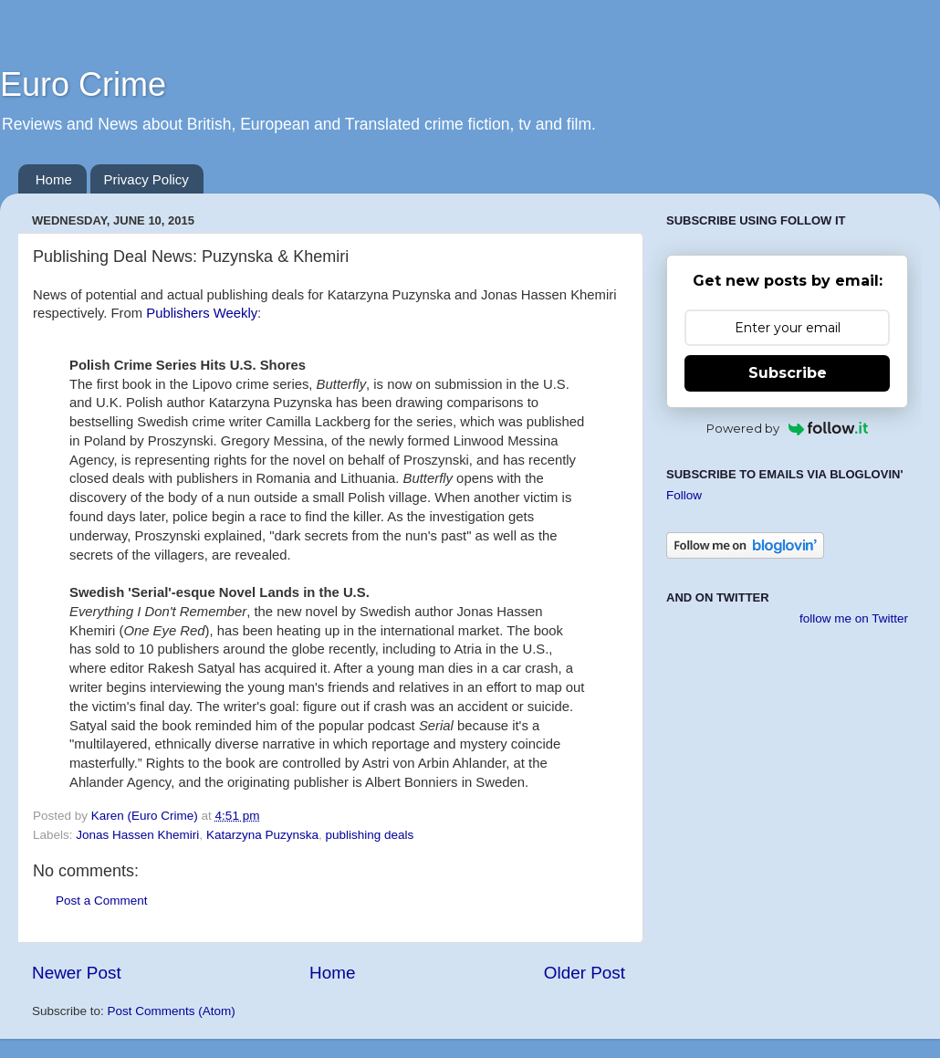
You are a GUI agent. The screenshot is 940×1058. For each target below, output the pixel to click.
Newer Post (76, 972)
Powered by (787, 428)
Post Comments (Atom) (171, 1011)
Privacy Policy (146, 179)
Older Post (584, 972)
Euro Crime (83, 84)
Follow (684, 495)
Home (54, 179)
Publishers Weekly (201, 313)
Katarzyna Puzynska (262, 835)
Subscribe (787, 373)
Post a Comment (102, 900)
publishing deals (369, 835)
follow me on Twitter (853, 618)
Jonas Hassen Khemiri (137, 835)
